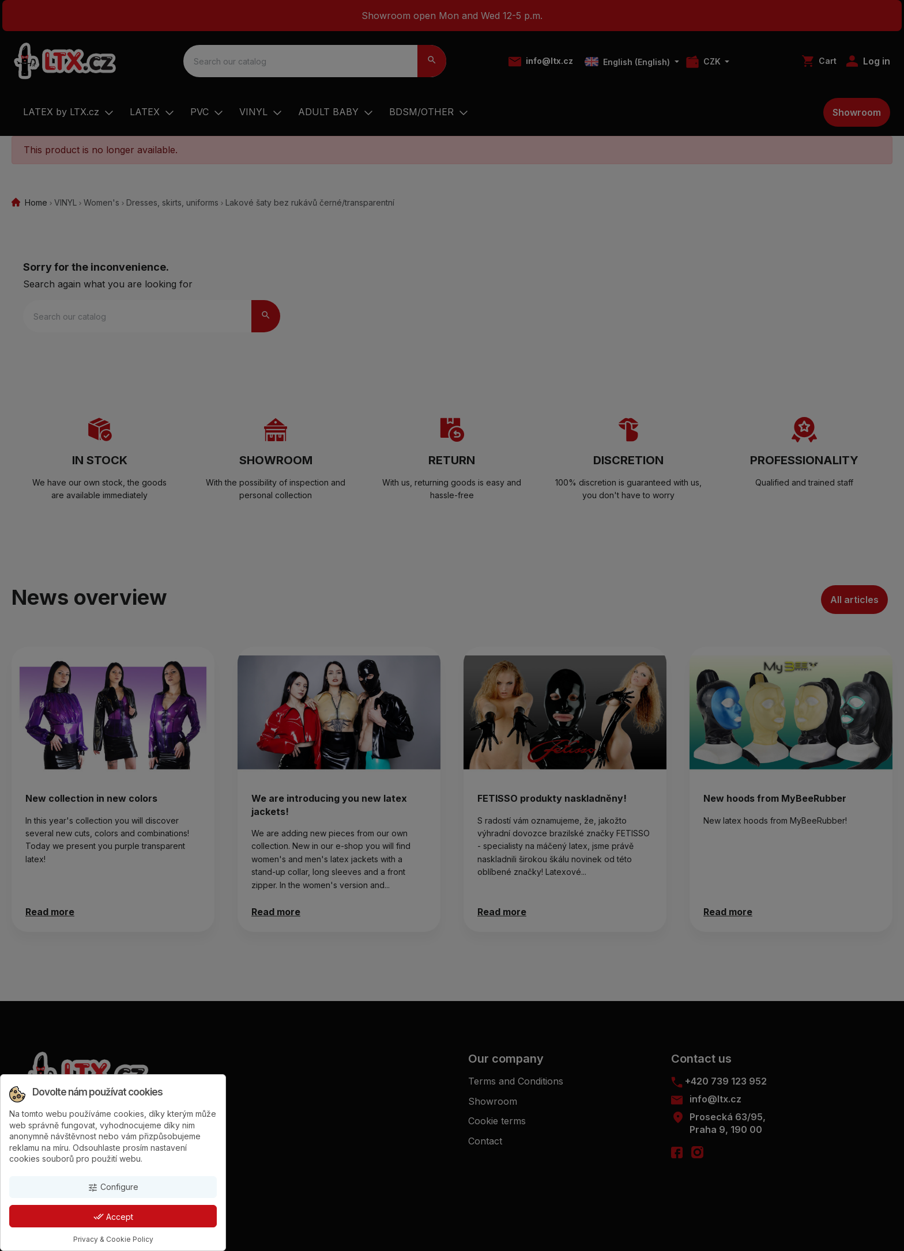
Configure (113, 1187)
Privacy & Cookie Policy (113, 1239)
